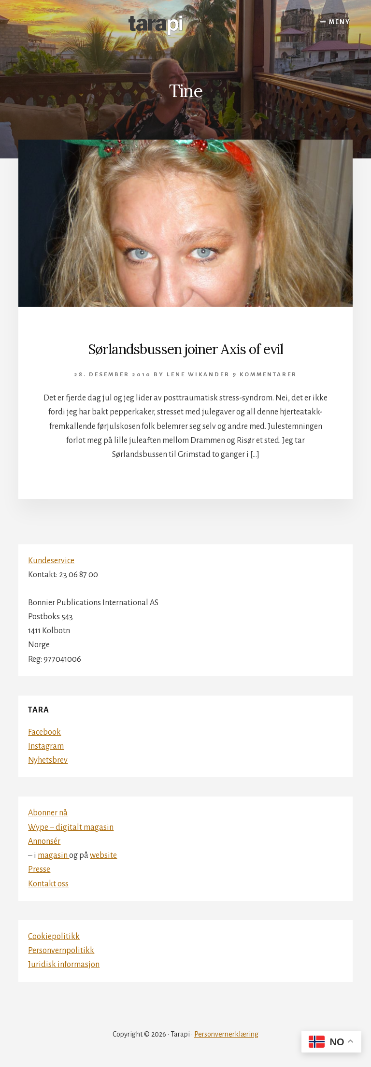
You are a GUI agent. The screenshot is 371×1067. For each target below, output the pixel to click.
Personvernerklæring (226, 1034)
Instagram (46, 746)
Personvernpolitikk (61, 950)
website (103, 855)
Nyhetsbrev (48, 760)
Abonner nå (48, 813)
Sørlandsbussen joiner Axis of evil (185, 349)
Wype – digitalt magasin (71, 827)
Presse (39, 869)
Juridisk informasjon (64, 964)
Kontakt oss (48, 884)
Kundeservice (51, 560)
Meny (339, 22)
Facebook (44, 732)
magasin (53, 855)
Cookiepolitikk (54, 936)
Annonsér (44, 841)
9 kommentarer (264, 374)
